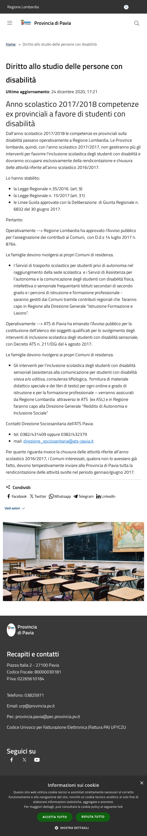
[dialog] (73, 807)
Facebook (16, 496)
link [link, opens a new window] (120, 807)
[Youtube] (37, 760)
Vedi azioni (15, 508)
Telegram (83, 496)
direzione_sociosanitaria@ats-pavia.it (58, 441)
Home (11, 44)
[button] (73, 827)
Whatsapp (59, 496)
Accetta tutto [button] (55, 817)
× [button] (141, 783)
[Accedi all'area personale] (126, 7)
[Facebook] (12, 760)
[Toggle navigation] (10, 23)
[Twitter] (24, 760)
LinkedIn (105, 496)
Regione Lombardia (23, 7)
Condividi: (18, 487)
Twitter (37, 496)
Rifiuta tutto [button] (92, 817)
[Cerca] (137, 23)
